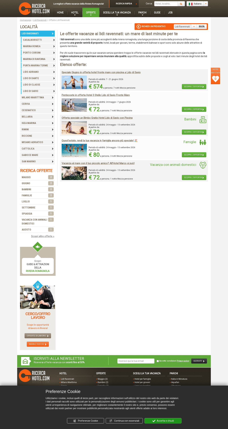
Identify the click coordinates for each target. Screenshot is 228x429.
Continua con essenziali (124, 420)
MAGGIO (38, 177)
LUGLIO (38, 202)
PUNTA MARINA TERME (39, 65)
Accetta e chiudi (163, 420)
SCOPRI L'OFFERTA (194, 86)
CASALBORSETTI (39, 39)
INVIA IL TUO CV (38, 344)
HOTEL (74, 12)
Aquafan (175, 382)
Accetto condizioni (173, 361)
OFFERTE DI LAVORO (38, 336)
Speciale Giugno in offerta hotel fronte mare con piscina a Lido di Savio (101, 72)
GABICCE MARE (38, 155)
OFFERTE (91, 12)
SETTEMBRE (38, 208)
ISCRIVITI (199, 361)
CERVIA (38, 103)
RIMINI (38, 129)
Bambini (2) (103, 382)
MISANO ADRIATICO (38, 142)
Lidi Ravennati (40, 20)
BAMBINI (38, 189)
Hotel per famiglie (143, 379)
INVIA (202, 26)
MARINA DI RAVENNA (39, 59)
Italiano (195, 3)
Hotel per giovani (142, 382)
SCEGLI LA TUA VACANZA (117, 12)
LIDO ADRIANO (39, 71)
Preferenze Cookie (85, 420)
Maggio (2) (103, 379)
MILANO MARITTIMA (38, 97)
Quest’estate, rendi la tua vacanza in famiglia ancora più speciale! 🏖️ (100, 140)
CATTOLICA (38, 148)
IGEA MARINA (38, 123)
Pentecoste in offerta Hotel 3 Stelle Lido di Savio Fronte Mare (96, 95)
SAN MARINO (38, 161)
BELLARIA (38, 116)
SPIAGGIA (38, 214)
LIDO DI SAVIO (39, 91)
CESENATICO (38, 110)
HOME (60, 12)
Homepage (25, 20)
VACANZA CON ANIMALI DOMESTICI (38, 221)
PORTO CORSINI (39, 52)
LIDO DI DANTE (39, 78)
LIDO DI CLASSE (39, 84)
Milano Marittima (69, 382)
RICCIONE (38, 135)
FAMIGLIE (38, 195)
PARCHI (142, 12)
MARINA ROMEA (39, 46)
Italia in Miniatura (179, 379)
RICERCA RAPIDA (124, 4)
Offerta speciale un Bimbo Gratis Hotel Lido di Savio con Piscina (97, 117)
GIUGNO (38, 183)
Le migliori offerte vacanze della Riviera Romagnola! (78, 4)
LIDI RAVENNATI (38, 33)
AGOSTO (38, 230)
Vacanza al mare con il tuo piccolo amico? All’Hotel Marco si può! (98, 163)
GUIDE (157, 12)
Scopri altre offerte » (42, 236)
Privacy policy (183, 361)
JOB (170, 12)
